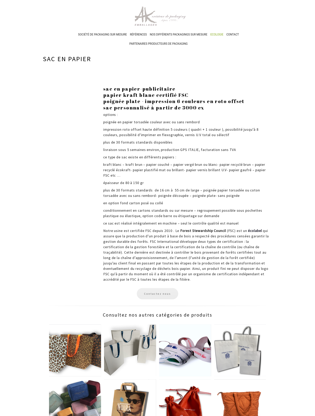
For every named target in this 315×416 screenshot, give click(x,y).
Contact (232, 17)
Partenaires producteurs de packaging (158, 26)
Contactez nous (157, 276)
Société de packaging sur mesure (102, 17)
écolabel (255, 213)
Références (138, 17)
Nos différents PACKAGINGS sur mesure (178, 17)
